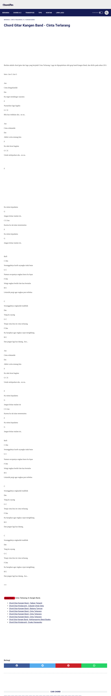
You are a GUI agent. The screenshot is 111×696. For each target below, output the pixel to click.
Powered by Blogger (65, 692)
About (48, 689)
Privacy (62, 689)
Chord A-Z (19, 9)
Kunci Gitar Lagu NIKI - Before (94, 68)
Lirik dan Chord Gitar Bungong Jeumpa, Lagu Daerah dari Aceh (91, 126)
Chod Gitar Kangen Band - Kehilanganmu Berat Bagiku (30, 620)
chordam (55, 692)
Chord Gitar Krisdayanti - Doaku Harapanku (25, 623)
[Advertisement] (38, 44)
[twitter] (29, 666)
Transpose (31, 9)
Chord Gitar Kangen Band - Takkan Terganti (25, 604)
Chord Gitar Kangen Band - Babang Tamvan (25, 609)
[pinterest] (47, 666)
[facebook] (12, 666)
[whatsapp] (64, 666)
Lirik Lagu (61, 9)
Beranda (7, 9)
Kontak (50, 9)
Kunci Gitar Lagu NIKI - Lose (94, 72)
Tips (41, 9)
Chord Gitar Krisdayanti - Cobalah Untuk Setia (26, 606)
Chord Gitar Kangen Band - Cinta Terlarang (25, 612)
